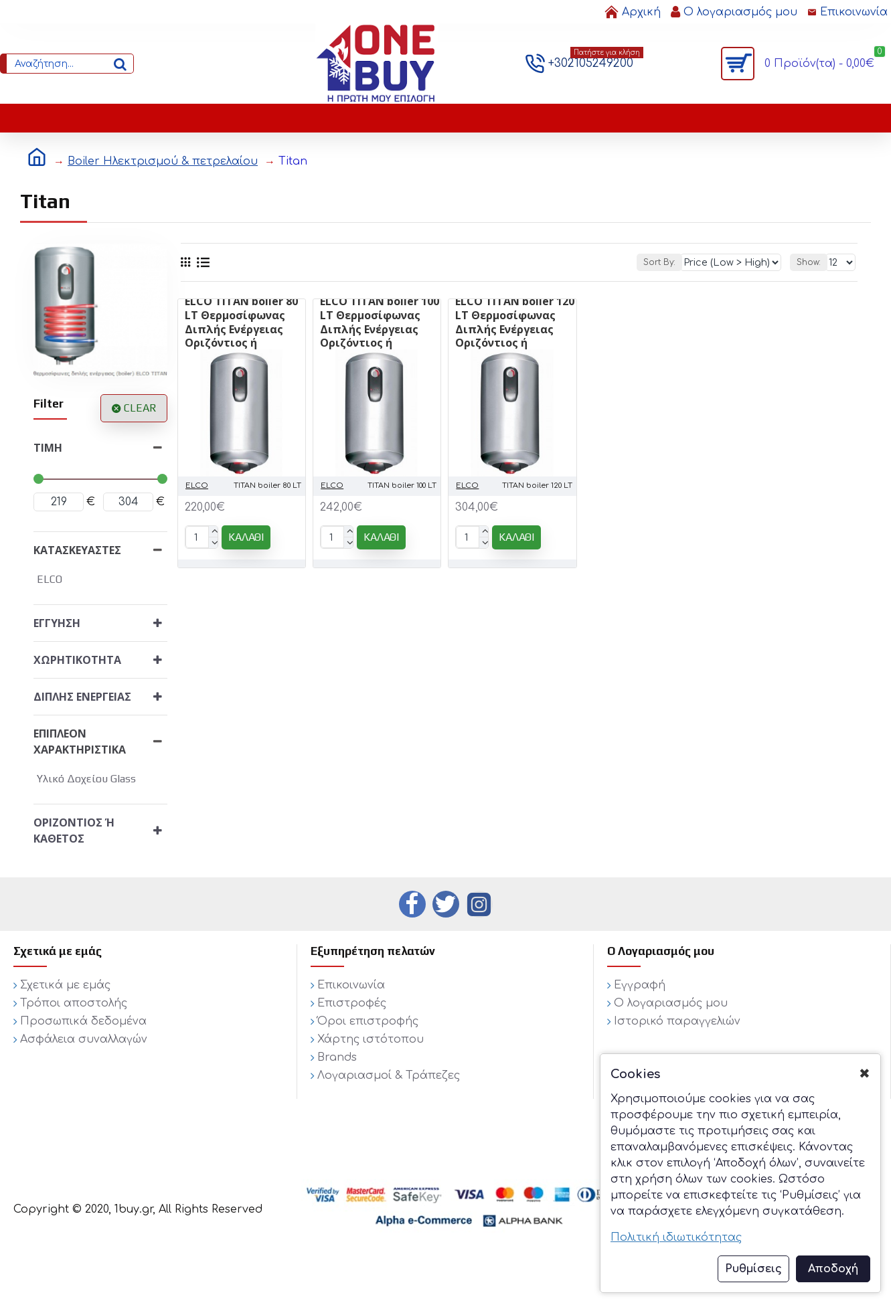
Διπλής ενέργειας (82, 696)
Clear (140, 408)
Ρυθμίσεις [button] (753, 1269)
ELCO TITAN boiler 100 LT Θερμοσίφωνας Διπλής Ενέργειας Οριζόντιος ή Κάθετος (379, 329)
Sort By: (675, 262)
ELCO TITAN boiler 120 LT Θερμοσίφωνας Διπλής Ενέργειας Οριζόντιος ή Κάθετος (514, 329)
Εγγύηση (56, 623)
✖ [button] (864, 1073)
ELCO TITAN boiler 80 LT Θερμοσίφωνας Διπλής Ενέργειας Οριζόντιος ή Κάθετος (241, 329)
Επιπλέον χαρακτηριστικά (79, 741)
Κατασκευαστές (77, 550)
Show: (811, 262)
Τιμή (47, 447)
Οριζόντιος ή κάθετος (73, 830)
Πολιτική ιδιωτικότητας (676, 1237)
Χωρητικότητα (77, 660)
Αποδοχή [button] (833, 1269)
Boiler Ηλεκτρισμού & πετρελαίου (163, 161)
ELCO (196, 485)
